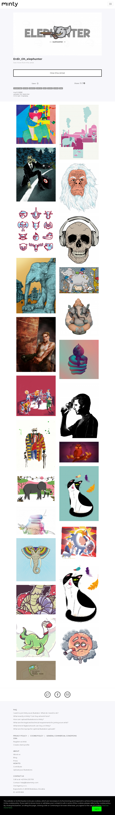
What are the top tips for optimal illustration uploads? (34, 729)
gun (44, 88)
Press (15, 761)
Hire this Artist (57, 73)
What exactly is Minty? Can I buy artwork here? (31, 716)
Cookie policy (36, 736)
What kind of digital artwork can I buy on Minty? (32, 726)
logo (61, 88)
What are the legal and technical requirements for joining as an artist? (40, 722)
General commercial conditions (61, 736)
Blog (15, 758)
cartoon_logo (18, 88)
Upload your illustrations (22, 770)
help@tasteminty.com (29, 783)
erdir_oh (39, 88)
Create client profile (21, 745)
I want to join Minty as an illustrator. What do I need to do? (35, 713)
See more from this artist (23, 63)
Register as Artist (20, 742)
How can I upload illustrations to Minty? (28, 719)
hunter (50, 88)
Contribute (17, 767)
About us (16, 754)
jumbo (56, 88)
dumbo (25, 88)
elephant (32, 88)
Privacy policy (20, 736)
